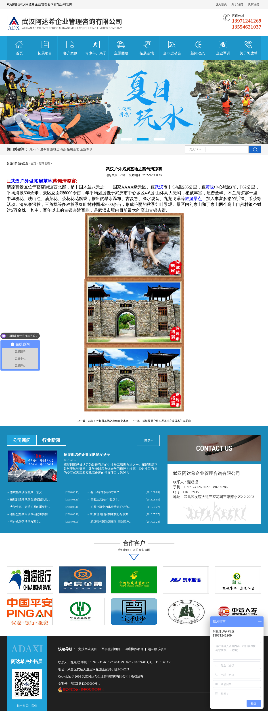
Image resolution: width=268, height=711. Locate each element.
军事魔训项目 (110, 649)
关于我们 (237, 4)
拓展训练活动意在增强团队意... (30, 499)
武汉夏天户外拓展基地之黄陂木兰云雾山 (166, 420)
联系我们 (253, 4)
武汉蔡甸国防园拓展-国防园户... (110, 521)
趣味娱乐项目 (157, 649)
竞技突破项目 (87, 649)
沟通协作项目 (134, 649)
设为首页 (221, 4)
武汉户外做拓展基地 (31, 181)
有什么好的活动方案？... (25, 521)
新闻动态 (44, 163)
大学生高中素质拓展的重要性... (30, 506)
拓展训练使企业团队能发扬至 (87, 455)
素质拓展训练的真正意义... (27, 492)
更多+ (148, 440)
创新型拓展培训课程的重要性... (30, 514)
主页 (33, 163)
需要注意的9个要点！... (105, 499)
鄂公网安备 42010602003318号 (81, 689)
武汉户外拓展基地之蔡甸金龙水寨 (108, 420)
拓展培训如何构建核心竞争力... (110, 514)
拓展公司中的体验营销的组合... (110, 506)
